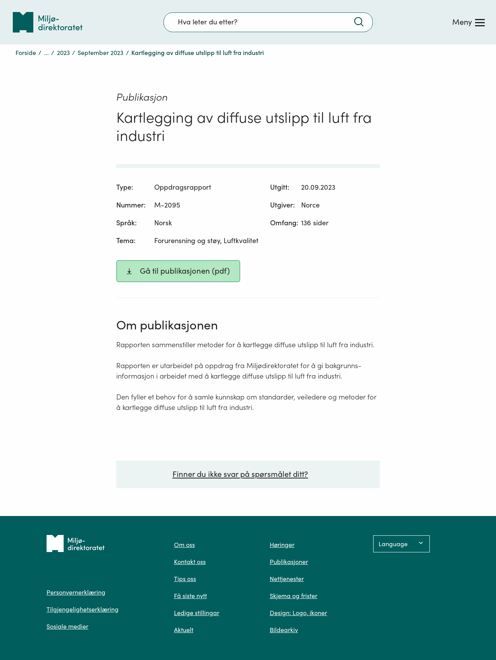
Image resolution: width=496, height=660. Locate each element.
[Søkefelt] (268, 22)
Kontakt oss (190, 562)
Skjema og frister (293, 596)
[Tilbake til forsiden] (48, 22)
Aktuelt (183, 630)
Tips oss (185, 579)
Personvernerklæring (75, 592)
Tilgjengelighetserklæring (82, 609)
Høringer (282, 545)
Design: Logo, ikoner (298, 613)
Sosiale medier (67, 626)
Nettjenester (287, 579)
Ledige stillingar (196, 613)
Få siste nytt (190, 596)
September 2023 (100, 53)
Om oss (184, 545)
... (46, 53)
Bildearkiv (284, 630)
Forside (26, 53)
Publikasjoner (289, 562)
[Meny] (468, 22)
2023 (63, 53)
